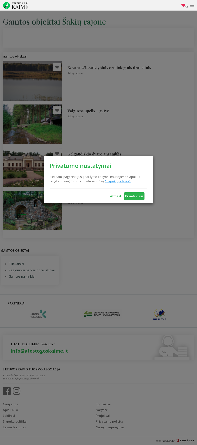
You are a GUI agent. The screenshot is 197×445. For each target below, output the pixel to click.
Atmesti (116, 196)
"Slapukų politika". (118, 181)
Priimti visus (134, 196)
